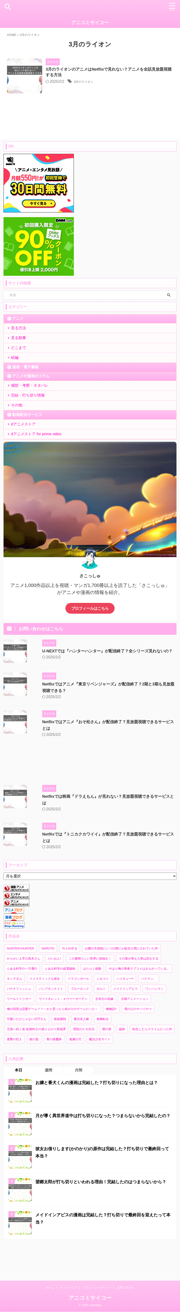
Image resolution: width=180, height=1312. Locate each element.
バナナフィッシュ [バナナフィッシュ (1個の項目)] (19, 1017)
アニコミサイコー (90, 22)
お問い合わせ (125, 1287)
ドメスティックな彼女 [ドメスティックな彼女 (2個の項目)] (45, 1007)
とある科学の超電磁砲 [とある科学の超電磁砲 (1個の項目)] (60, 996)
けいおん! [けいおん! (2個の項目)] (54, 986)
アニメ (17, 330)
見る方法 (19, 341)
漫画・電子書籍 (25, 388)
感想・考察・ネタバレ (31, 408)
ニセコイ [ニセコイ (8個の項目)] (103, 1007)
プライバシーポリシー (97, 1287)
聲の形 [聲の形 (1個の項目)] (106, 1057)
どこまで (19, 365)
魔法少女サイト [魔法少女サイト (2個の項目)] (99, 1067)
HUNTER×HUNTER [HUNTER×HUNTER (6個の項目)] (20, 976)
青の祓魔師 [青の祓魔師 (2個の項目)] (54, 1067)
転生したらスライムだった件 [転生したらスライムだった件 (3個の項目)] (152, 1057)
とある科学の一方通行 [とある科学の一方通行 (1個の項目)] (22, 996)
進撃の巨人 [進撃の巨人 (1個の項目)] (14, 1067)
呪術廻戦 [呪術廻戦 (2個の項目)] (60, 1047)
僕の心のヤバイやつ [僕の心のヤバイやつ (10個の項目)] (138, 1037)
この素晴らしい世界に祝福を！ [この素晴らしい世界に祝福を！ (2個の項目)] (90, 986)
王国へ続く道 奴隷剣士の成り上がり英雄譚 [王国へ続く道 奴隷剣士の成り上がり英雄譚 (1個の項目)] (36, 1057)
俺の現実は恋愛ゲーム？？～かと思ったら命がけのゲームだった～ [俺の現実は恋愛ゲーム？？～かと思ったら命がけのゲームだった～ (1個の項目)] (52, 1037)
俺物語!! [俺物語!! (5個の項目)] (111, 1037)
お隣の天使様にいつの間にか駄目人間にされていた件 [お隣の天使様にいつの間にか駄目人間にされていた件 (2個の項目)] (121, 976)
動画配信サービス (27, 443)
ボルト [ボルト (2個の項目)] (101, 1017)
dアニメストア (24, 453)
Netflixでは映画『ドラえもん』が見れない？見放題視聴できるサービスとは (102, 829)
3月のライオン (97, 82)
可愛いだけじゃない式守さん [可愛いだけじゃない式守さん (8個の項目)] (26, 1047)
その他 (17, 432)
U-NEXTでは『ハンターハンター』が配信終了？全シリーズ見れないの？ (99, 683)
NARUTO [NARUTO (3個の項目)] (47, 976)
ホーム (50, 1287)
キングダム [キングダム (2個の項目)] (14, 1007)
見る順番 (19, 353)
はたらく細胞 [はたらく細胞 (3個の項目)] (92, 996)
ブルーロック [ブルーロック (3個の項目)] (80, 1017)
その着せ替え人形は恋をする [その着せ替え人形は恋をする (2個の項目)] (138, 986)
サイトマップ (68, 1287)
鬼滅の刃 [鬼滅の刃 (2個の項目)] (75, 1067)
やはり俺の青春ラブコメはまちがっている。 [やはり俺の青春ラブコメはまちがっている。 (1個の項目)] (139, 996)
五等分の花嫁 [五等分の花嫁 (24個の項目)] (104, 1027)
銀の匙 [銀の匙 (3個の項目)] (34, 1067)
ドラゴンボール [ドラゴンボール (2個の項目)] (78, 1007)
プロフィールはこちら (90, 641)
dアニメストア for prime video (37, 466)
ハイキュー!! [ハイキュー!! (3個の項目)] (124, 1007)
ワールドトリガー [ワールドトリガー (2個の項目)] (19, 1027)
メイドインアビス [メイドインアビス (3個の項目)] (125, 1017)
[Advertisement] (88, 797)
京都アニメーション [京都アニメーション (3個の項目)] (134, 1027)
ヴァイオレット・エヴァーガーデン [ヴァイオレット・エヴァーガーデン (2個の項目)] (63, 1027)
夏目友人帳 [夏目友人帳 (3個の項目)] (81, 1047)
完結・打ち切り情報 (29, 420)
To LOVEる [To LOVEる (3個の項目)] (69, 976)
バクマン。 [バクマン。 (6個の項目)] (148, 1007)
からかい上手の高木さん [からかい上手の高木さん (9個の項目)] (23, 986)
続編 (16, 377)
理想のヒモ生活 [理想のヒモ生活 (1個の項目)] (83, 1057)
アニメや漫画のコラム (31, 397)
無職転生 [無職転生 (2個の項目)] (103, 1047)
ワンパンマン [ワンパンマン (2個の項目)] (154, 1017)
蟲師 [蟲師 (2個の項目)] (122, 1057)
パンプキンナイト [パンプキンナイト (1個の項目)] (51, 1017)
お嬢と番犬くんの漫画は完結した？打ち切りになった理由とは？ (103, 1110)
